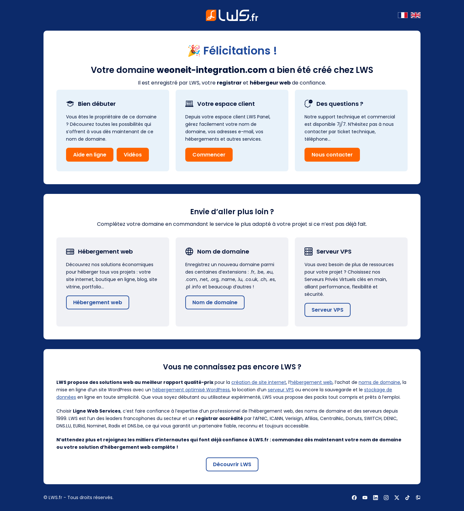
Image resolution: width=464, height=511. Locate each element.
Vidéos (133, 154)
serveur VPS (281, 389)
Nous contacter (332, 154)
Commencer (209, 154)
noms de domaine (379, 382)
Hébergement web (97, 302)
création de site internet (258, 382)
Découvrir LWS (232, 464)
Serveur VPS (327, 310)
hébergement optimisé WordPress (191, 389)
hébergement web (311, 382)
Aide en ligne (89, 154)
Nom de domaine (214, 302)
